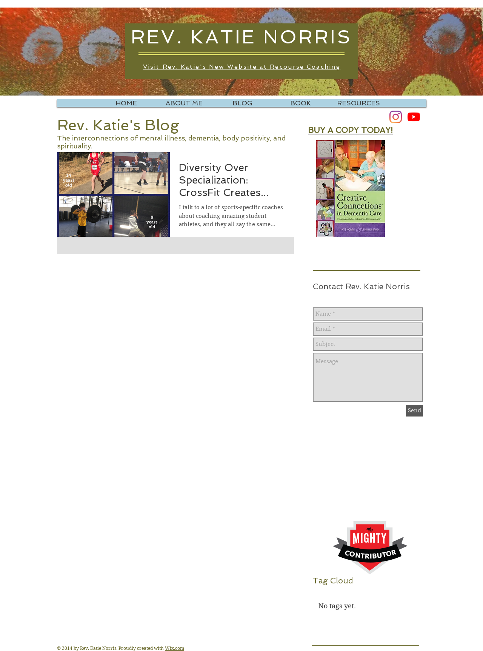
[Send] (414, 411)
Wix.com (174, 648)
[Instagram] (395, 117)
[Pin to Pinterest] (75, 278)
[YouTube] (414, 117)
